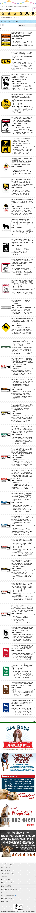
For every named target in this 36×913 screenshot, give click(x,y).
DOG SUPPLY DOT (6, 9)
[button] (21, 14)
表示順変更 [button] (22, 25)
